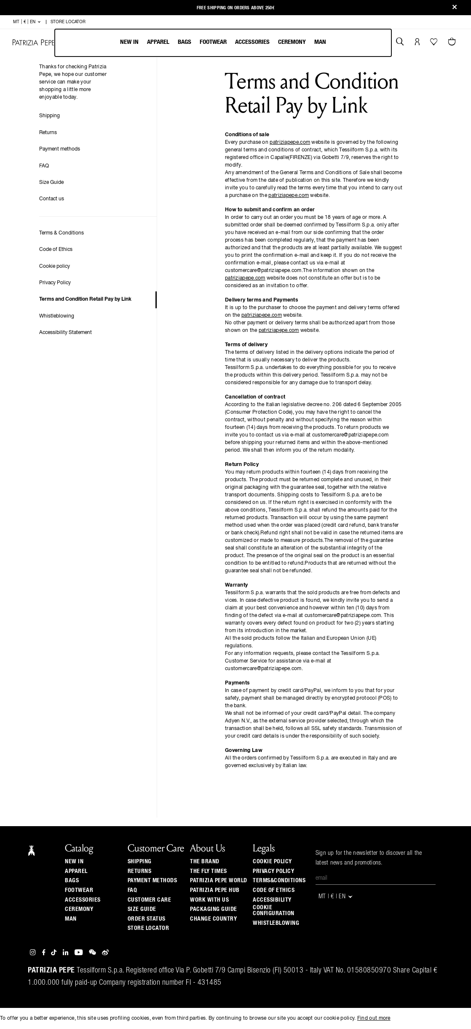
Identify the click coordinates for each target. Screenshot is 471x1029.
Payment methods (59, 149)
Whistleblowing (56, 316)
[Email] (376, 878)
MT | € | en (27, 22)
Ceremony (292, 42)
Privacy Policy (55, 283)
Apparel (158, 42)
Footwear (213, 42)
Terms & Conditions (61, 233)
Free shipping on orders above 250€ (235, 7)
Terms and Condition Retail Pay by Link (85, 299)
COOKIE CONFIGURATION (273, 910)
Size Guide (51, 182)
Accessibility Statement (65, 332)
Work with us (209, 900)
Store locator (148, 928)
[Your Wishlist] (434, 44)
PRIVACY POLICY (273, 871)
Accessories (252, 42)
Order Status (147, 919)
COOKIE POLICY (272, 862)
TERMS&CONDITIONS (279, 881)
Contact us (51, 199)
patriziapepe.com (290, 142)
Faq (132, 890)
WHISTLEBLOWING (276, 923)
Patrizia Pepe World (218, 881)
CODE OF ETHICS (273, 890)
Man (320, 42)
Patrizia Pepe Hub (215, 890)
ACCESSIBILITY (272, 900)
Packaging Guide (213, 909)
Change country (213, 919)
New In (129, 42)
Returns (48, 132)
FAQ (44, 166)
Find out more (374, 1018)
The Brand (204, 862)
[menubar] (223, 43)
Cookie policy (54, 266)
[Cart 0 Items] (452, 42)
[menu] (223, 43)
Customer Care (149, 900)
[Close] (454, 8)
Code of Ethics (55, 249)
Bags (184, 42)
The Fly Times (208, 871)
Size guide (142, 909)
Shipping (49, 116)
